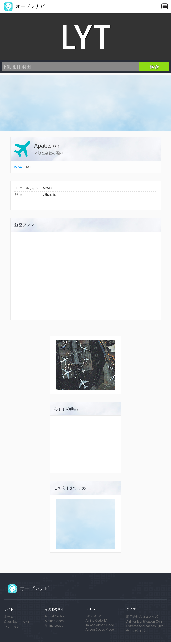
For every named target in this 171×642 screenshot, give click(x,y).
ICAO (18, 166)
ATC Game (93, 616)
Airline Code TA (97, 620)
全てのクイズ (135, 630)
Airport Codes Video (100, 629)
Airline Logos (54, 625)
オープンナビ (24, 6)
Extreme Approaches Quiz (144, 626)
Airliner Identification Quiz (144, 621)
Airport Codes (54, 616)
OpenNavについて (17, 621)
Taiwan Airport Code (100, 625)
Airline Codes (54, 621)
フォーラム (12, 627)
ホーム (8, 616)
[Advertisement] (85, 103)
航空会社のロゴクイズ (142, 616)
